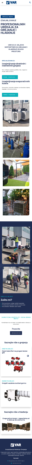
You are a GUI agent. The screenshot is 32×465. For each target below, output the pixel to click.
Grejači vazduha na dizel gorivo (14, 383)
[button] (2, 2)
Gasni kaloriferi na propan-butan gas (14, 352)
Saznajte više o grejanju (16, 342)
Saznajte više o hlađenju (16, 412)
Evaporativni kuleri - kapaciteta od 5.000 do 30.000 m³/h (16, 419)
